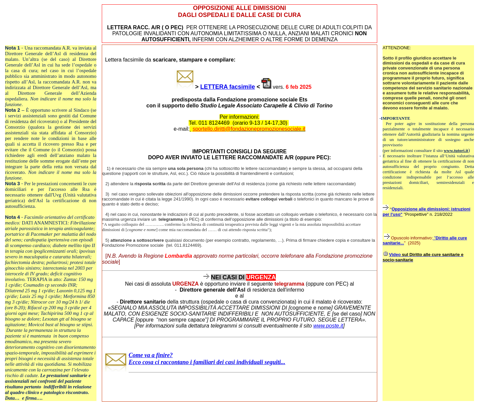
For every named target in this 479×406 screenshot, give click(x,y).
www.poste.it (328, 326)
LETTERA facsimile (227, 86)
